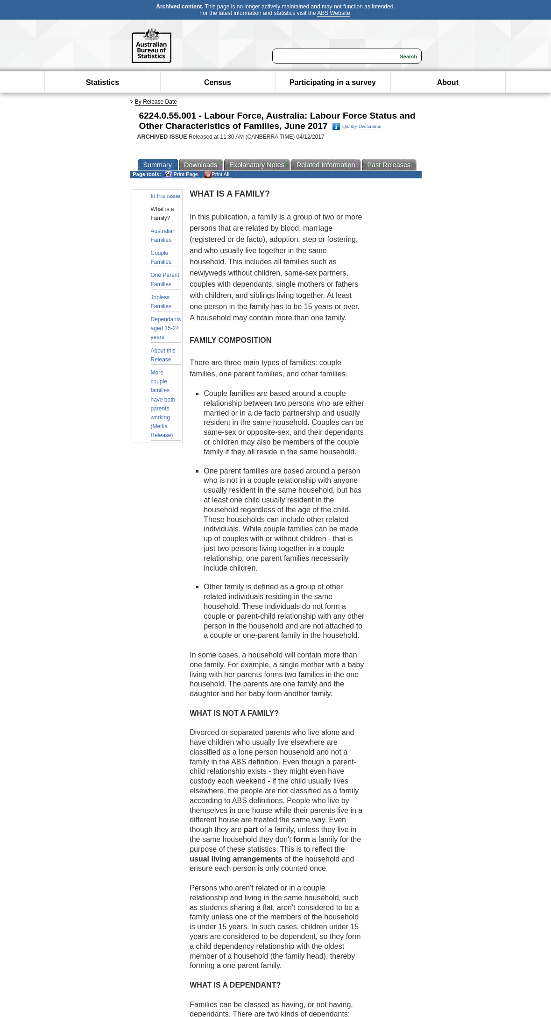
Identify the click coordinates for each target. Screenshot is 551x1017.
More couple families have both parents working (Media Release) (163, 403)
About (448, 82)
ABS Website (333, 13)
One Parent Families (165, 279)
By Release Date (156, 102)
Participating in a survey (333, 82)
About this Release (163, 355)
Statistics (102, 82)
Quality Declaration (356, 126)
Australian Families (163, 235)
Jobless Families (161, 302)
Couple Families (161, 257)
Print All (216, 174)
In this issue (165, 196)
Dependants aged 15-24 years (166, 328)
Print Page (181, 174)
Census (217, 82)
